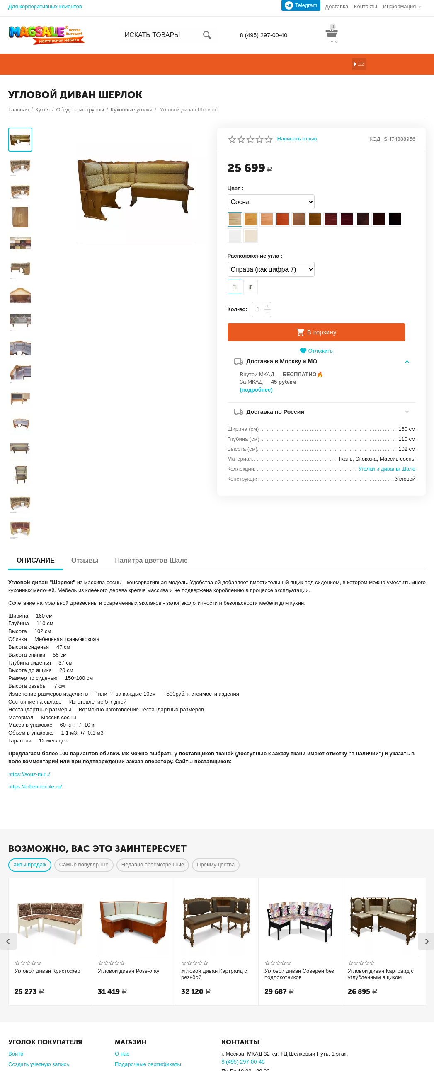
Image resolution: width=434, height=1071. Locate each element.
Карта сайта (130, 1028)
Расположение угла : (255, 256)
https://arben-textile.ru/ (35, 740)
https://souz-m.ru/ (29, 728)
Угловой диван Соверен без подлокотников (299, 927)
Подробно (233, 1040)
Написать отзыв (297, 139)
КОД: (375, 139)
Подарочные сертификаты (148, 1018)
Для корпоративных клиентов (45, 6)
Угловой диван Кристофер (47, 924)
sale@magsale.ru (242, 1033)
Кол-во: (237, 309)
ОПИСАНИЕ (36, 513)
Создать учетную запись (38, 1018)
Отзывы (84, 513)
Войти (15, 1007)
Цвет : (236, 188)
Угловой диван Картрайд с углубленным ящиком (381, 927)
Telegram (301, 5)
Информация (399, 6)
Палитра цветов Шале (151, 513)
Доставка (336, 6)
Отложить (316, 351)
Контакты (365, 6)
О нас (122, 1007)
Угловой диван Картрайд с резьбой (214, 927)
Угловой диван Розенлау (128, 924)
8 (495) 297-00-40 (261, 35)
